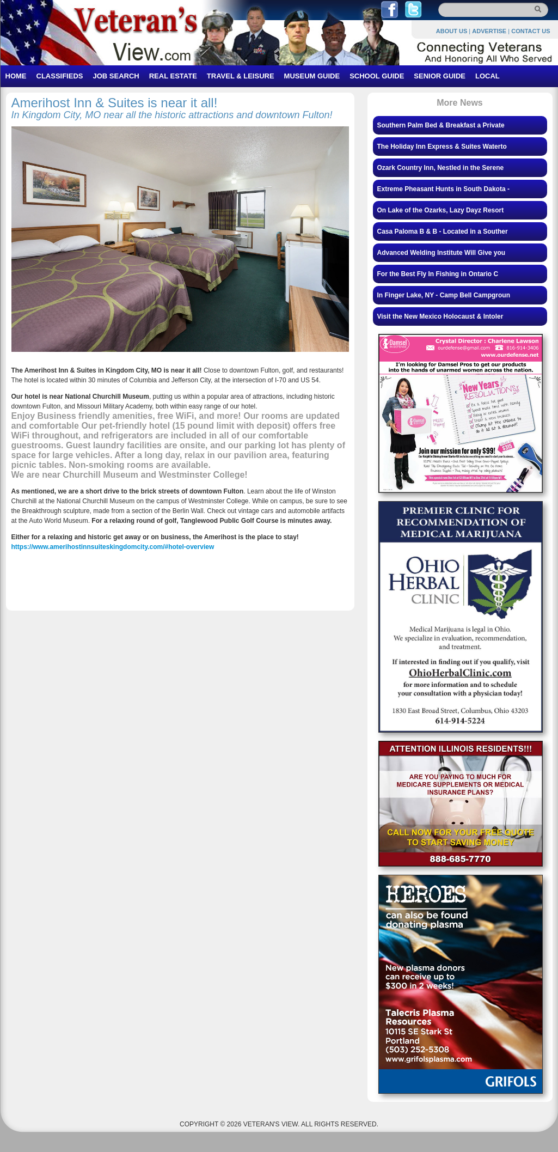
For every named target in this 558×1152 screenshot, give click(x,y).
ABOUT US (451, 31)
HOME (16, 76)
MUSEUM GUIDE (312, 76)
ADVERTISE (489, 31)
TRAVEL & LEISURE (240, 76)
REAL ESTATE (173, 76)
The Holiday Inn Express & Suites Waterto (442, 146)
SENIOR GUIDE (439, 76)
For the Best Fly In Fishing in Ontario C (438, 274)
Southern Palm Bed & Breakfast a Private (441, 125)
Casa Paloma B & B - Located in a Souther (442, 231)
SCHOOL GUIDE (376, 76)
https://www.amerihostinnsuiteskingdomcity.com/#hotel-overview (112, 547)
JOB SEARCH (116, 76)
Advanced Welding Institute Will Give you (441, 253)
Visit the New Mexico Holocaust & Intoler (440, 316)
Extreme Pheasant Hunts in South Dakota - (443, 189)
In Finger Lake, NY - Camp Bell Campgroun (443, 295)
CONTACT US (530, 31)
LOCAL (487, 76)
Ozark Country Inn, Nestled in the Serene (440, 168)
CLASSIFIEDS (59, 76)
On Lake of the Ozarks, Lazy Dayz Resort (440, 210)
